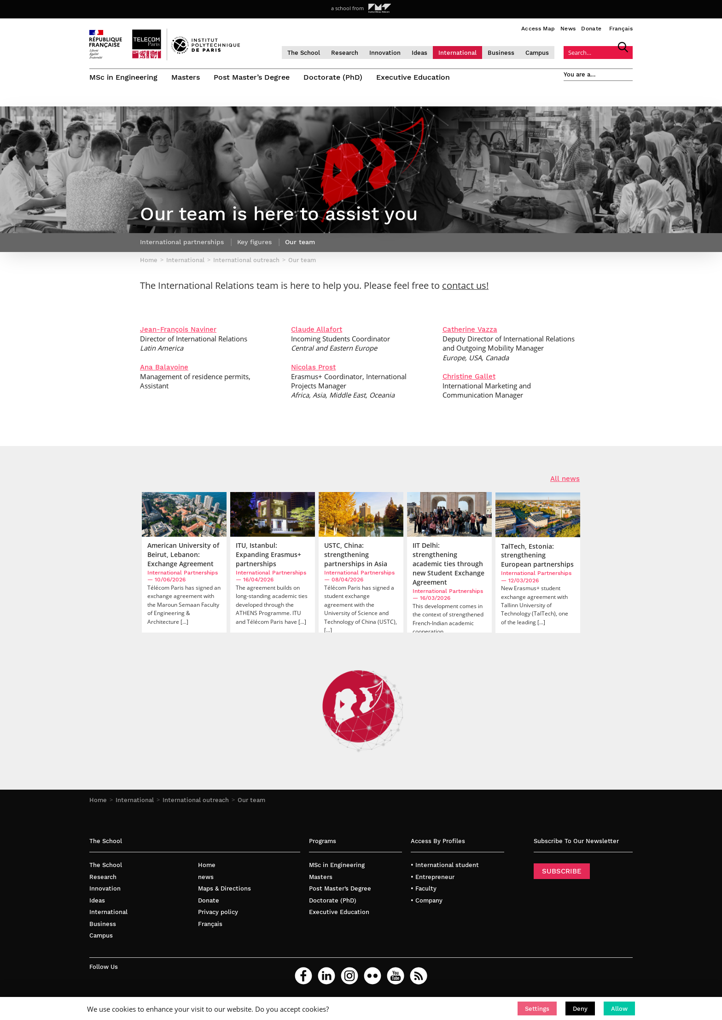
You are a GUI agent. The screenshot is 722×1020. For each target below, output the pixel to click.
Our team (251, 800)
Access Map (538, 28)
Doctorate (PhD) (332, 77)
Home (98, 800)
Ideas (419, 52)
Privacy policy (218, 912)
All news (565, 479)
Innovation (385, 52)
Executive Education (413, 77)
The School (303, 52)
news (206, 876)
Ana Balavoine (164, 367)
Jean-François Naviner (178, 329)
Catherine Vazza (470, 329)
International (457, 52)
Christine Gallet (469, 376)
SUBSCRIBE (562, 871)
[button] (537, 1008)
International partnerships (182, 242)
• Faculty (424, 888)
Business (501, 52)
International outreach (196, 800)
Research (344, 52)
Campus (537, 52)
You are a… (580, 74)
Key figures (254, 242)
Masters (185, 77)
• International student (445, 865)
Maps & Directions (224, 888)
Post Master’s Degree (252, 77)
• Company (427, 900)
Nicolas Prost (313, 367)
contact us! (465, 285)
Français (621, 28)
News (568, 28)
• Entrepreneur (432, 876)
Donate (591, 28)
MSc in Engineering (123, 77)
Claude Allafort (316, 329)
